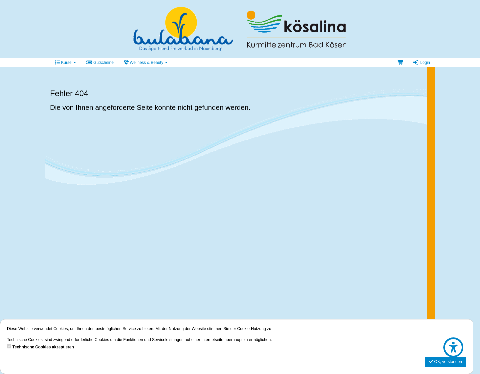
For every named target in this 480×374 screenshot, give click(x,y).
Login (421, 62)
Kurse (65, 62)
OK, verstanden (445, 361)
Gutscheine (100, 62)
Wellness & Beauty (146, 62)
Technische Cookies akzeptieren (43, 347)
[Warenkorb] (400, 63)
